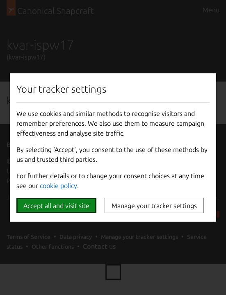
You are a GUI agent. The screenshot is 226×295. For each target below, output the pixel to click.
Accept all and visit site (56, 205)
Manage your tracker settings (154, 205)
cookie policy (58, 185)
